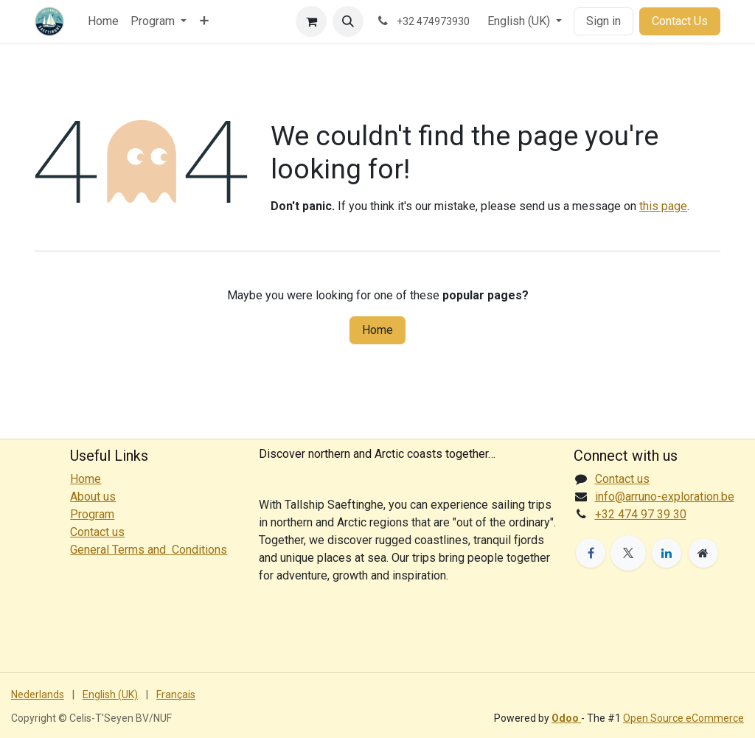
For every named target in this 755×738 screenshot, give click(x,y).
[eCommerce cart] (311, 21)
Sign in (603, 21)
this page (663, 206)
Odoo (566, 718)
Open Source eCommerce (683, 718)
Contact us (622, 479)
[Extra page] (703, 553)
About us (93, 497)
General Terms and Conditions (148, 550)
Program (92, 514)
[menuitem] (103, 21)
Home (377, 330)
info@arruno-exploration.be (664, 497)
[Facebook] (590, 553)
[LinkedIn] (666, 553)
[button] (348, 21)
